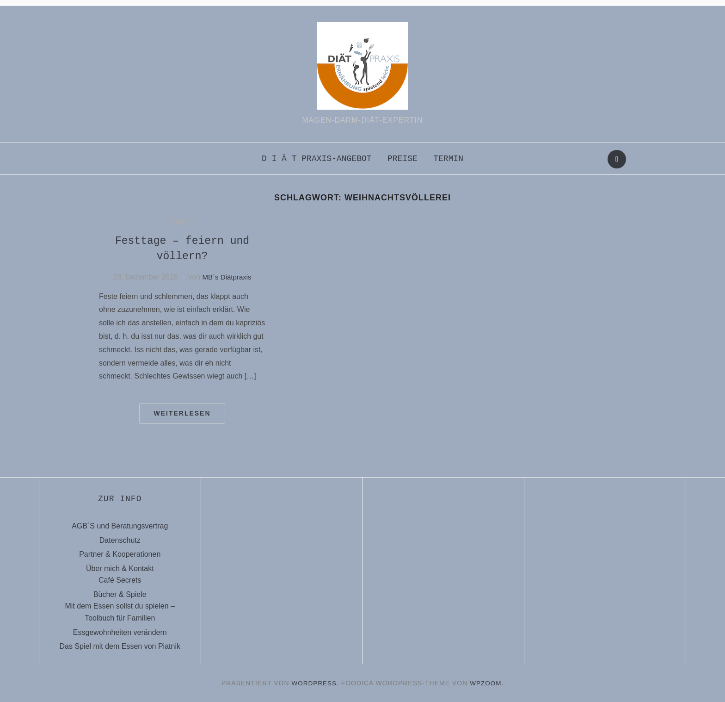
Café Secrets (119, 580)
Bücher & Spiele (120, 594)
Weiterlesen (182, 413)
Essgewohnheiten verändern (120, 632)
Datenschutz (120, 540)
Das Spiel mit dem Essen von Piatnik (120, 646)
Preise (402, 158)
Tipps (182, 222)
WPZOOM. (487, 683)
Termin (448, 158)
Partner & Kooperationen (119, 554)
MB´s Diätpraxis (227, 277)
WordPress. (314, 683)
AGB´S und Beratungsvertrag (120, 526)
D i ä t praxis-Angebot (317, 158)
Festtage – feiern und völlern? (182, 248)
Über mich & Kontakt (120, 568)
